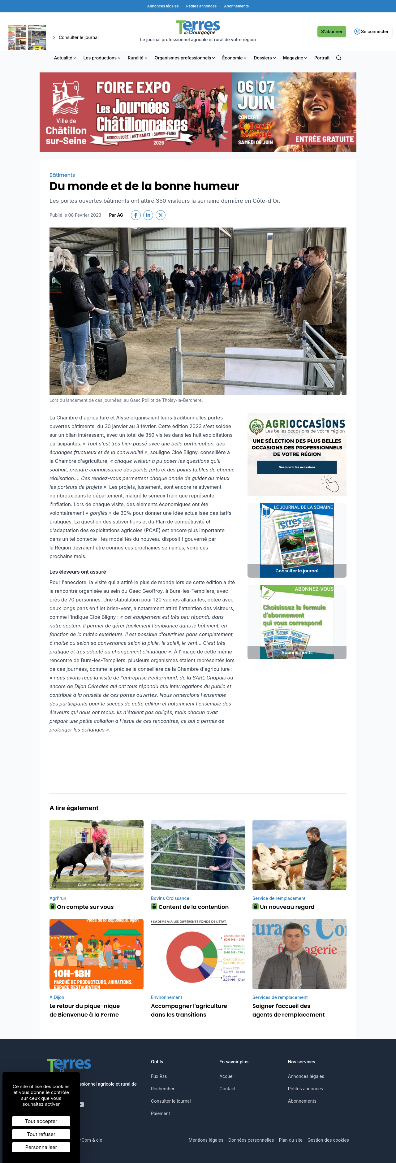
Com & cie (91, 1140)
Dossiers (265, 57)
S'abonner (331, 31)
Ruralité (138, 57)
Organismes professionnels (185, 57)
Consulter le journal (171, 1101)
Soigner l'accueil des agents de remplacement (288, 1010)
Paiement (160, 1113)
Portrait (321, 57)
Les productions (103, 57)
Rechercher (162, 1088)
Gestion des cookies (328, 1140)
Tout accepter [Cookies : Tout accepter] (41, 1121)
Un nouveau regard (283, 907)
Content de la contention (190, 907)
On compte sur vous (82, 907)
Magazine (295, 57)
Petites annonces (305, 1088)
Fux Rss (159, 1076)
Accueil (227, 1076)
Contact (227, 1088)
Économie (235, 57)
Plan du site (291, 1140)
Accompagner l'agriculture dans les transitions (189, 1010)
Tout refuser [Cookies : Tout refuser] (41, 1134)
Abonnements (302, 1101)
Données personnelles (251, 1140)
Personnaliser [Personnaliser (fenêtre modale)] (41, 1147)
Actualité (65, 57)
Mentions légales (206, 1140)
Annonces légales (306, 1076)
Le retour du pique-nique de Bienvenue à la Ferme (85, 1010)
